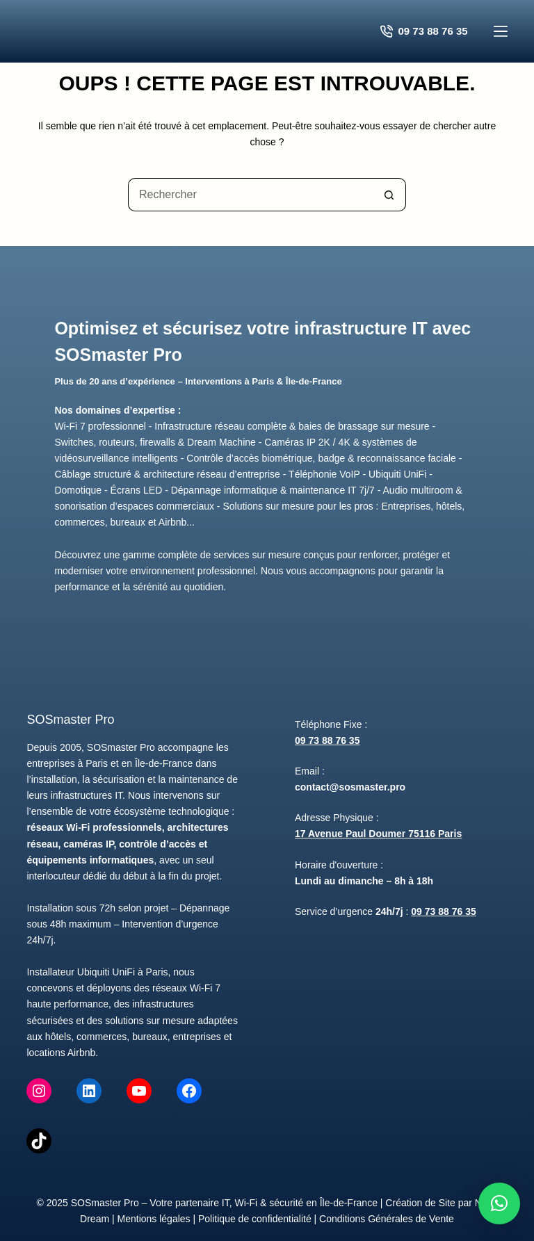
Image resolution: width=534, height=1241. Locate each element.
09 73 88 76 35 (327, 740)
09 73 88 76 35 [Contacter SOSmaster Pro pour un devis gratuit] (424, 31)
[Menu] (501, 31)
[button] (499, 1203)
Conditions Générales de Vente (386, 1218)
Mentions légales (154, 1218)
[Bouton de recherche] (389, 194)
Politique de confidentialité (255, 1218)
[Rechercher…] (250, 194)
